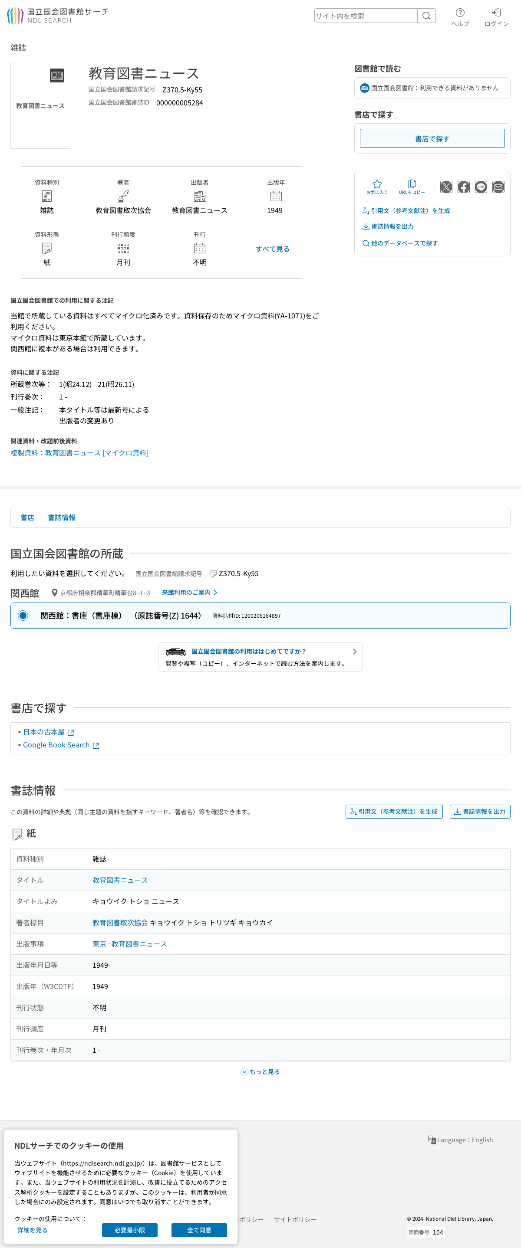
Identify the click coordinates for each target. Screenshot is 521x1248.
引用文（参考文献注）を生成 (406, 210)
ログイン (497, 16)
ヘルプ (460, 16)
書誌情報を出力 (388, 226)
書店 (27, 517)
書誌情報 (62, 517)
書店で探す (432, 138)
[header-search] (375, 15)
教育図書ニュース (120, 880)
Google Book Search (61, 744)
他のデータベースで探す (400, 243)
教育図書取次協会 (120, 922)
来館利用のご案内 (191, 592)
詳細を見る (32, 1229)
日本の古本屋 (49, 731)
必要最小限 (130, 1229)
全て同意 (199, 1229)
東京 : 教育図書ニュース (129, 943)
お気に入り (377, 187)
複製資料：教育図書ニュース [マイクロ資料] (79, 452)
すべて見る (272, 248)
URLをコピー (412, 187)
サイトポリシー (295, 1219)
